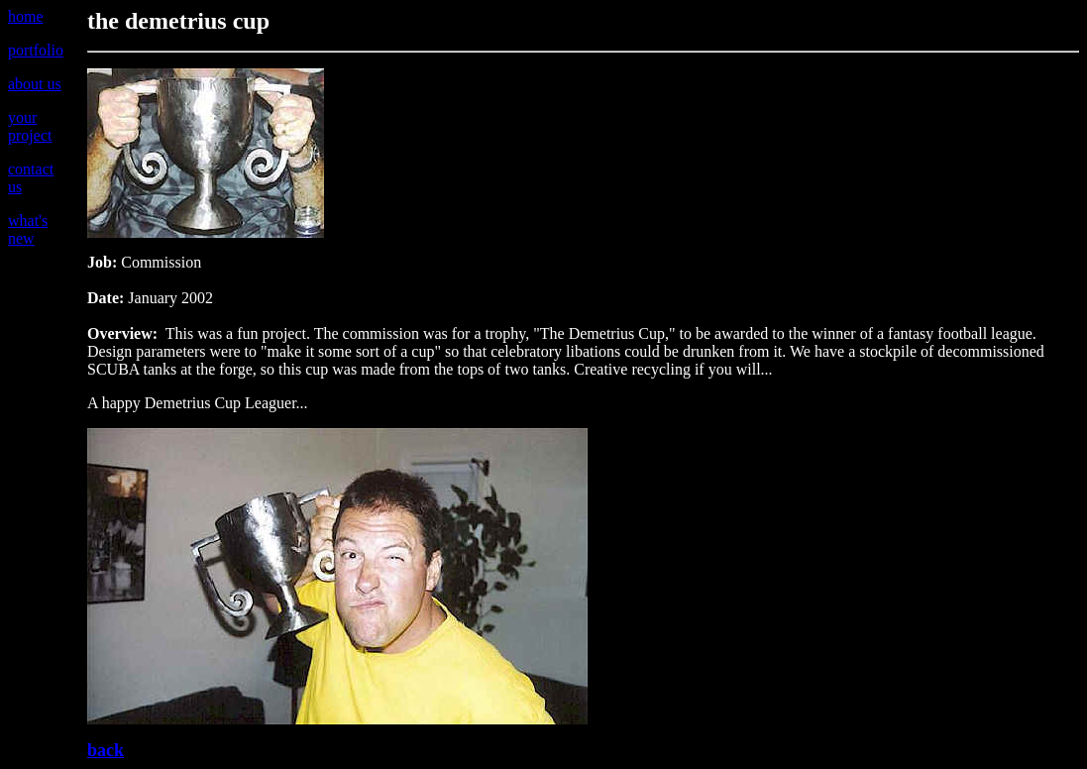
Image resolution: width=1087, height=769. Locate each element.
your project (30, 126)
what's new (28, 229)
